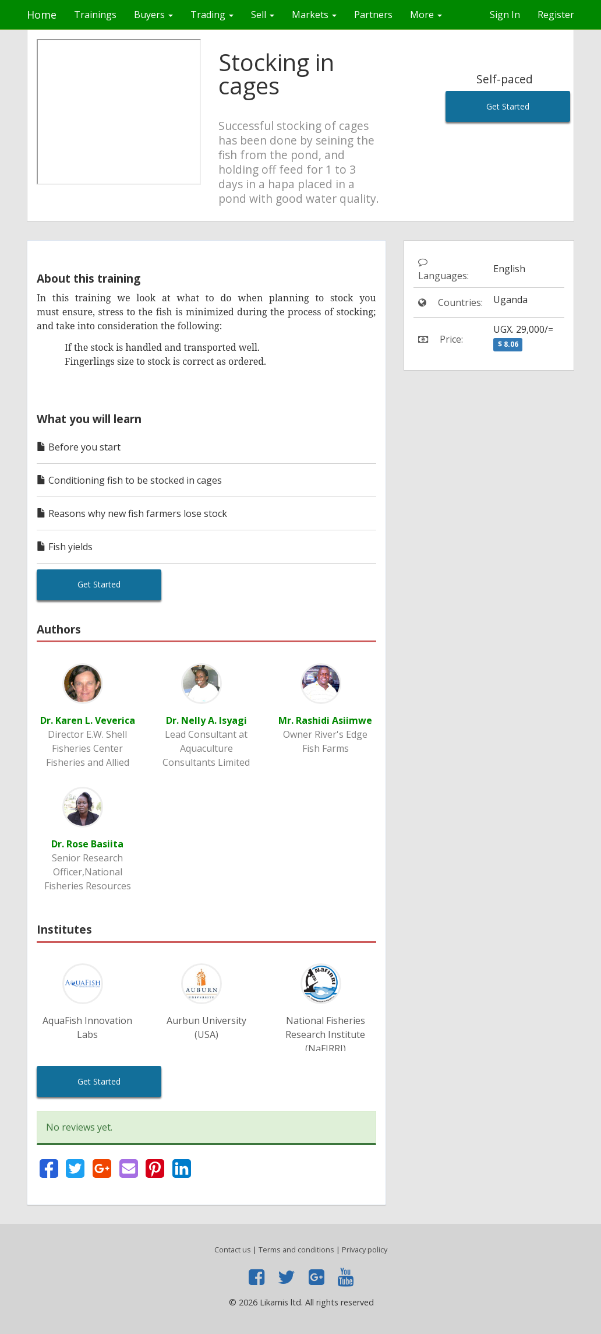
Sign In (505, 14)
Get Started (507, 106)
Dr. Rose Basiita (87, 843)
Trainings (95, 14)
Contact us (232, 1249)
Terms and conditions (296, 1249)
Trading (212, 14)
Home (41, 15)
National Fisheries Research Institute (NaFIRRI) (325, 1034)
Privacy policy (364, 1249)
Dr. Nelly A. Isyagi (206, 720)
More (426, 14)
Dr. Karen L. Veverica (87, 720)
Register (556, 14)
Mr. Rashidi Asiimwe (325, 720)
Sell (262, 14)
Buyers (153, 14)
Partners (373, 14)
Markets (314, 14)
